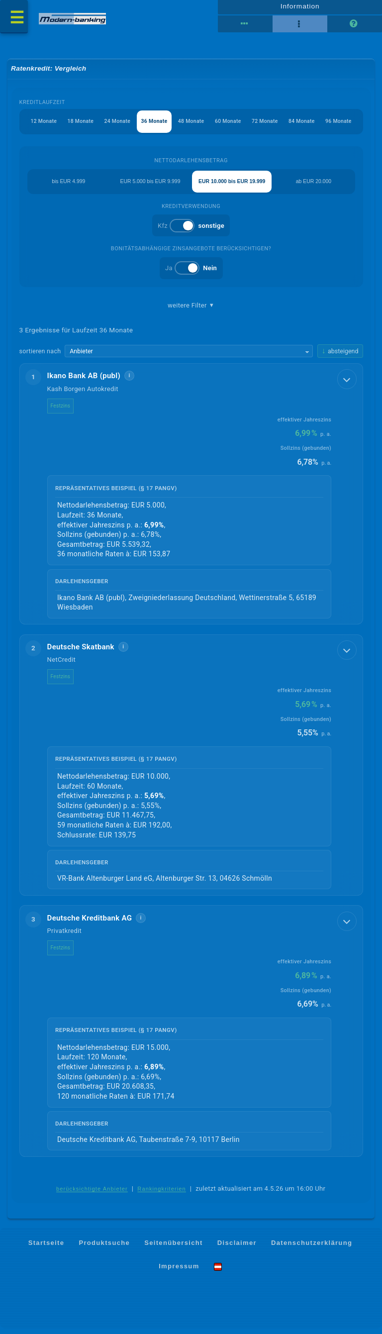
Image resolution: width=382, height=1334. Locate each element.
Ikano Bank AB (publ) (84, 381)
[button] (191, 499)
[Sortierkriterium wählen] (189, 356)
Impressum (179, 1272)
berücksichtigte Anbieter (92, 1195)
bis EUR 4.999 (68, 186)
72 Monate (271, 125)
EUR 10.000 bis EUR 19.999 (231, 186)
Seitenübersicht (173, 1248)
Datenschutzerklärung (311, 1248)
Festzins (61, 411)
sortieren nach (40, 356)
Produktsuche (104, 1248)
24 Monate (116, 125)
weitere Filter (191, 310)
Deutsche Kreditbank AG (89, 923)
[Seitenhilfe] (354, 26)
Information (299, 8)
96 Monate (349, 125)
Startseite (46, 1248)
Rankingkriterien (161, 1195)
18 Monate (78, 125)
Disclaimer (237, 1248)
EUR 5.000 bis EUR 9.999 (150, 186)
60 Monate (232, 125)
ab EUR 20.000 (313, 186)
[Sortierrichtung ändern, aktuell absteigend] (340, 356)
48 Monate (193, 125)
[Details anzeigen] (346, 386)
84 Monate (310, 125)
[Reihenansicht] (245, 26)
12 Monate (39, 125)
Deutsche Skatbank (80, 652)
